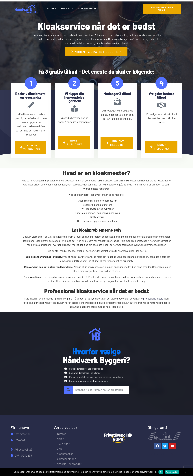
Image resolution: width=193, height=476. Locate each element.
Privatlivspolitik (172, 472)
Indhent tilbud (87, 8)
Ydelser (67, 8)
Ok (161, 472)
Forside (51, 8)
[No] (185, 473)
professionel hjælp (153, 298)
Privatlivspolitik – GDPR (160, 453)
